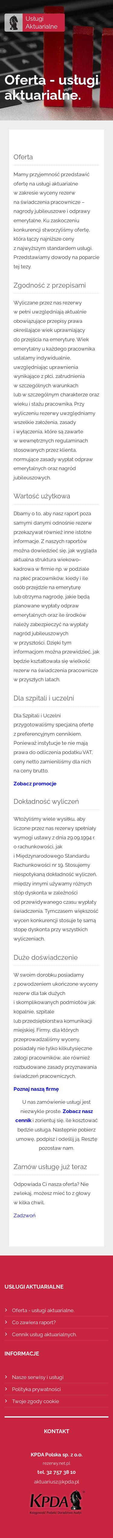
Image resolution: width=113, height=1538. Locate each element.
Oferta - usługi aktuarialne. (43, 1310)
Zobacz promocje (35, 784)
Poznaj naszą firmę (36, 1089)
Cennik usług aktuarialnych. (44, 1334)
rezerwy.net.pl (56, 1463)
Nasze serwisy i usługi (38, 1377)
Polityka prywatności (36, 1389)
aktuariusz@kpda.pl (56, 1482)
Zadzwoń (25, 1215)
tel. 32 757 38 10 (56, 1472)
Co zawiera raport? (34, 1322)
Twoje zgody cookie (35, 1401)
